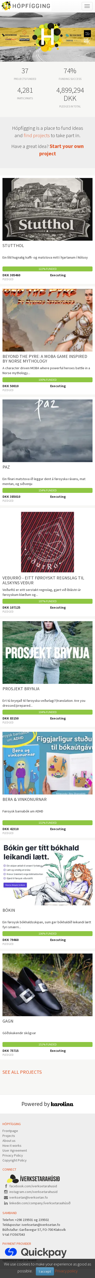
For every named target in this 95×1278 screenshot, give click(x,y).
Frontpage (10, 1131)
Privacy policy (66, 1271)
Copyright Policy (14, 1160)
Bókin (8, 910)
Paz (6, 467)
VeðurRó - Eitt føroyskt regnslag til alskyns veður (43, 580)
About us (9, 1140)
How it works (11, 1145)
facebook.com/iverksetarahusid (33, 1186)
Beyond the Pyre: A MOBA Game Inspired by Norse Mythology (44, 358)
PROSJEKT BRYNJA (20, 688)
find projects (37, 135)
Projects (8, 1135)
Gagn (7, 1021)
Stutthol (13, 245)
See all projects (22, 1072)
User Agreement (14, 1150)
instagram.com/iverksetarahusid (33, 1192)
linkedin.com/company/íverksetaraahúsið (40, 1203)
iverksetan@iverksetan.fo (28, 1197)
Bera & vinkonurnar (24, 799)
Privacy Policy (12, 1155)
